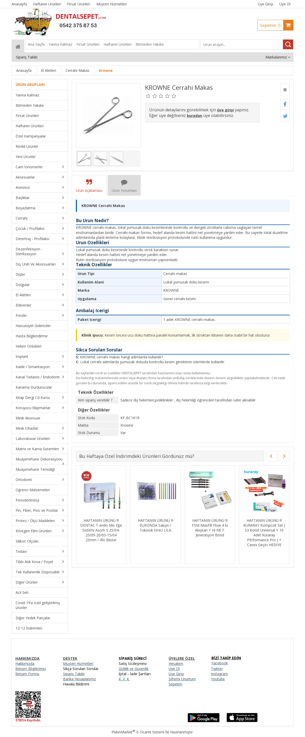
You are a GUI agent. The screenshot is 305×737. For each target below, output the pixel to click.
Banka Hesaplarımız (79, 678)
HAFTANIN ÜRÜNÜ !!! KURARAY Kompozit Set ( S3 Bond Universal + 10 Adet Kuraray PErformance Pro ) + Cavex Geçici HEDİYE (264, 532)
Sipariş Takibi (74, 673)
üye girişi (225, 109)
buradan (194, 115)
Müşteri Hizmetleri (78, 663)
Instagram (219, 673)
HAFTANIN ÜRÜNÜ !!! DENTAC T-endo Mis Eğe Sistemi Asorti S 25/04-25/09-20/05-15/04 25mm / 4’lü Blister (101, 530)
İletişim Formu (27, 673)
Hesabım (176, 663)
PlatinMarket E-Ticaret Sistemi (137, 732)
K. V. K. (124, 678)
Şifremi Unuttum (182, 678)
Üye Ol (284, 4)
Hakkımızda (24, 663)
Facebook (219, 663)
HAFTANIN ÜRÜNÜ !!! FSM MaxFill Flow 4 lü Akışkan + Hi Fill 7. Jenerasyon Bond (210, 527)
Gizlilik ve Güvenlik (133, 668)
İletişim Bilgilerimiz (30, 668)
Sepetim (271, 25)
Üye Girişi (265, 4)
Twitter (217, 668)
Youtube (218, 678)
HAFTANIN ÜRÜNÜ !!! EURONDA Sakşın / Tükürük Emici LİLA (155, 525)
